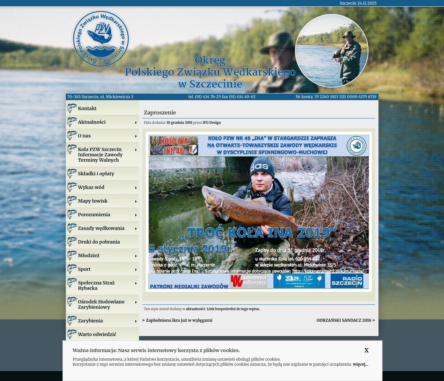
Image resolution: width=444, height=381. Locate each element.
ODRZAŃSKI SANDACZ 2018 (346, 320)
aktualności (195, 309)
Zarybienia (107, 321)
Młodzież (107, 256)
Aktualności (107, 122)
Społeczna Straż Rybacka (107, 285)
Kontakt (87, 108)
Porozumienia (107, 215)
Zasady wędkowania (107, 228)
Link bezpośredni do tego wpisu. (233, 309)
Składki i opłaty (96, 174)
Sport (107, 269)
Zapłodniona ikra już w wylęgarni (177, 320)
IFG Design (212, 122)
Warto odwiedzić (97, 334)
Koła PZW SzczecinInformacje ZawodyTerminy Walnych (107, 154)
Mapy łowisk (107, 201)
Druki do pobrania (99, 242)
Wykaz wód (107, 187)
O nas (107, 136)
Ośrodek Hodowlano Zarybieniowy (107, 304)
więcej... (360, 364)
